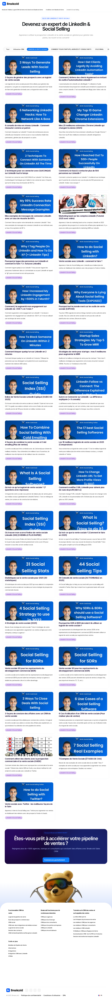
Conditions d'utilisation (51, 995)
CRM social (11, 922)
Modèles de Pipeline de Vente (17, 945)
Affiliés (10, 956)
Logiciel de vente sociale (16, 928)
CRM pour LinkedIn (46, 928)
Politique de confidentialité (31, 995)
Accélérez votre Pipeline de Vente (55, 9)
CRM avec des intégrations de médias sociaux (22, 925)
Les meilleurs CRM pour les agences (84, 922)
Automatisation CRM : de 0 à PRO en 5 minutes (88, 934)
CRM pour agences (47, 917)
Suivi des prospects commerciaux (18, 919)
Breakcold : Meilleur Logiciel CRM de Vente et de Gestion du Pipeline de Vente (22, 9)
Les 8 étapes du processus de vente (84, 919)
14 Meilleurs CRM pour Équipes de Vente (85, 931)
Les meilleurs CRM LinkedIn (81, 928)
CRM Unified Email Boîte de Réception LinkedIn (22, 933)
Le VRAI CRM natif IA (79, 917)
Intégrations (12, 951)
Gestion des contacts (15, 930)
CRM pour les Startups (48, 919)
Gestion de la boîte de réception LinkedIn (86, 936)
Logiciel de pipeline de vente (17, 917)
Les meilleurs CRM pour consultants (84, 925)
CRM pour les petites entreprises (51, 925)
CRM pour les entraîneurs (49, 930)
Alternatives (12, 948)
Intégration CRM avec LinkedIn (17, 953)
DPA (64, 995)
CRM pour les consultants (49, 922)
